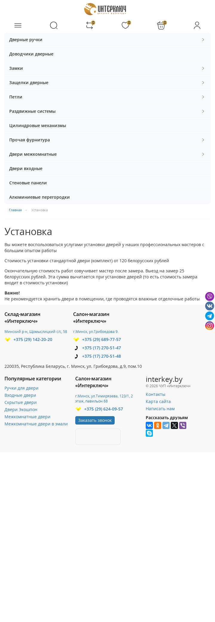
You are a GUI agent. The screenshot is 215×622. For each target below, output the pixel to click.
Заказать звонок (95, 420)
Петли (107, 97)
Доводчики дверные (31, 54)
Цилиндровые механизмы (37, 125)
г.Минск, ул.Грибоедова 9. (96, 331)
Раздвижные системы (107, 111)
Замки (107, 68)
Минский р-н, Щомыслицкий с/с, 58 (35, 331)
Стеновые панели (28, 183)
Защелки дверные (107, 82)
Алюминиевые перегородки (39, 197)
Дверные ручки (107, 39)
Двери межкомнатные (107, 154)
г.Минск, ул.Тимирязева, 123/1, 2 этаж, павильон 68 (104, 398)
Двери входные (25, 168)
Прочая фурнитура (107, 140)
